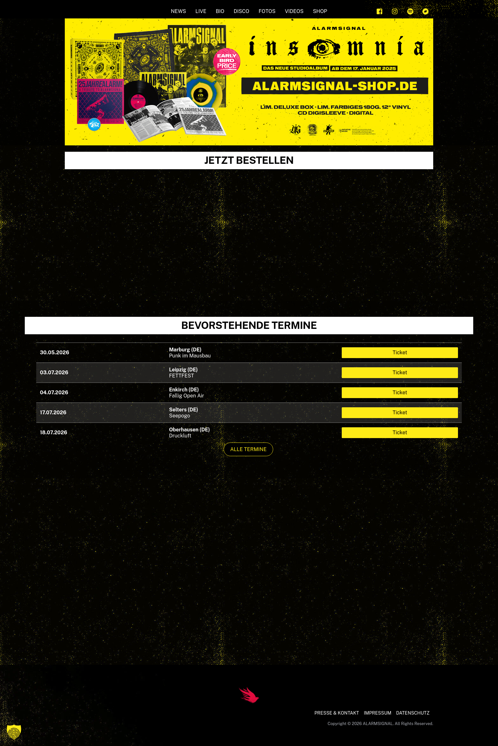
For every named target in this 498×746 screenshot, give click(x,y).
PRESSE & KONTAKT (336, 713)
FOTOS (267, 11)
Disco (241, 11)
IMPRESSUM (377, 713)
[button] (14, 732)
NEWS (178, 11)
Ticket (400, 353)
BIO (220, 11)
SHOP (320, 11)
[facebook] (380, 11)
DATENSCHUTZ (412, 713)
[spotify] (410, 11)
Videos (294, 11)
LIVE (200, 11)
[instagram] (395, 11)
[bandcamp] (425, 11)
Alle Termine (248, 449)
